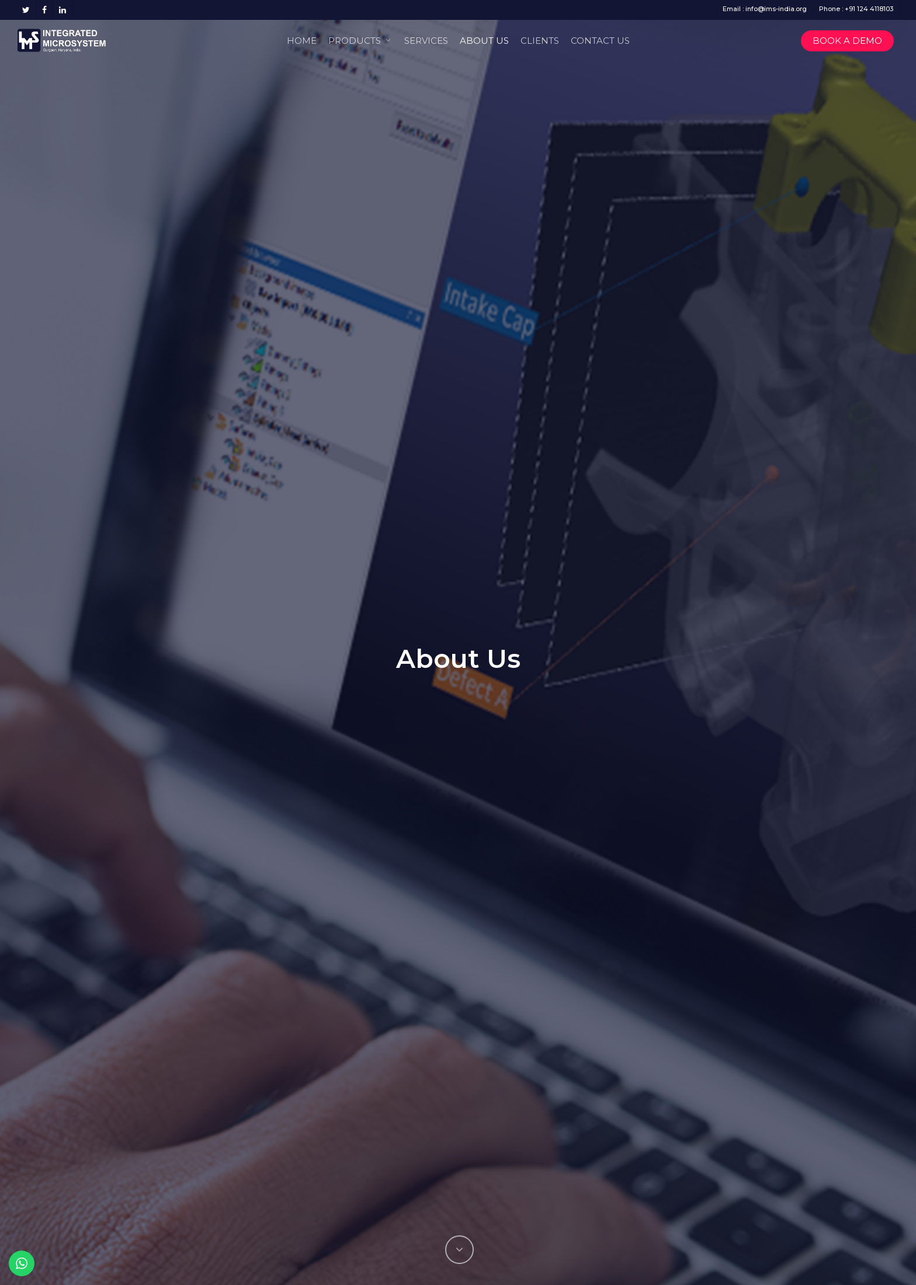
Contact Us (600, 40)
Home (302, 40)
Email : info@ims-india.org (765, 9)
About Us (484, 40)
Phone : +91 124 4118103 (856, 9)
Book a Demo (847, 40)
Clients (540, 40)
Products (359, 39)
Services (426, 40)
